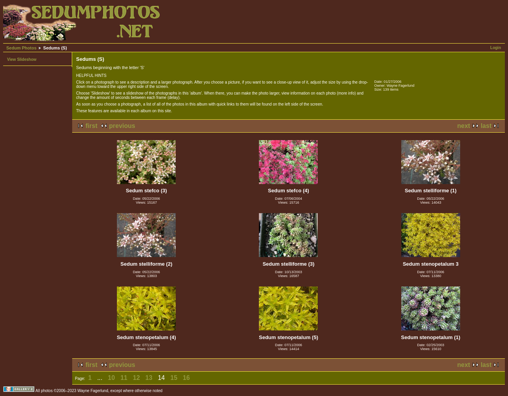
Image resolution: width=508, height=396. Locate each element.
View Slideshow (21, 59)
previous (122, 125)
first (91, 125)
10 (111, 377)
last (486, 125)
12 (136, 377)
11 (123, 377)
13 (149, 377)
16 (186, 377)
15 (173, 377)
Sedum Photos (21, 48)
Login (495, 48)
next (463, 125)
